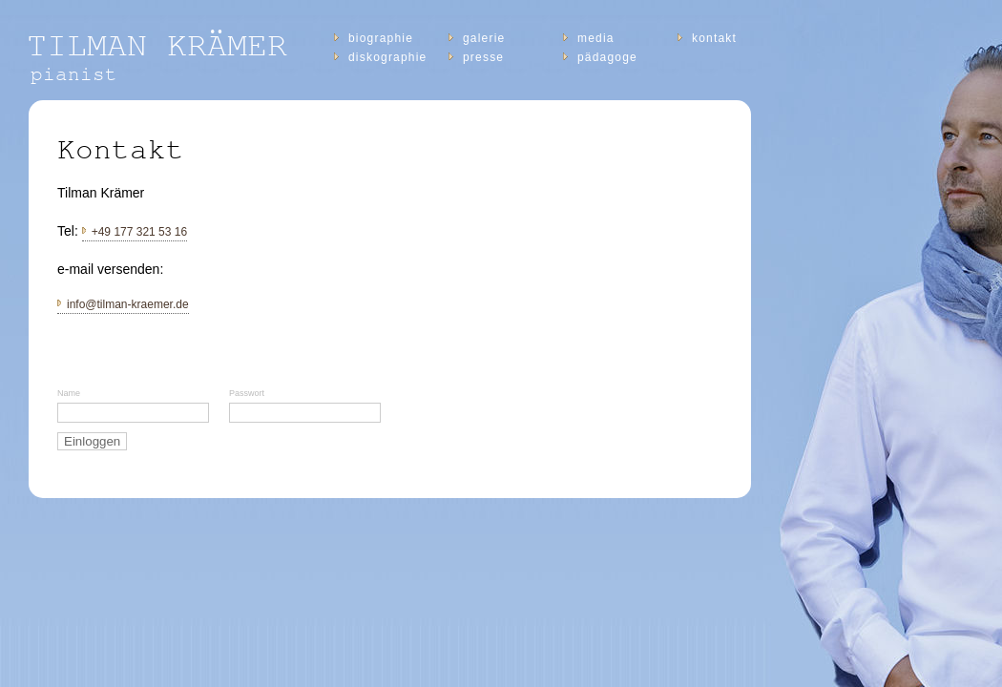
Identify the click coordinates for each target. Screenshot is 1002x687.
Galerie (484, 38)
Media (596, 38)
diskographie (387, 57)
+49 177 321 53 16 (139, 232)
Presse (483, 57)
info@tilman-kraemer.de (128, 304)
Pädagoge (607, 57)
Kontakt (714, 38)
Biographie (380, 38)
